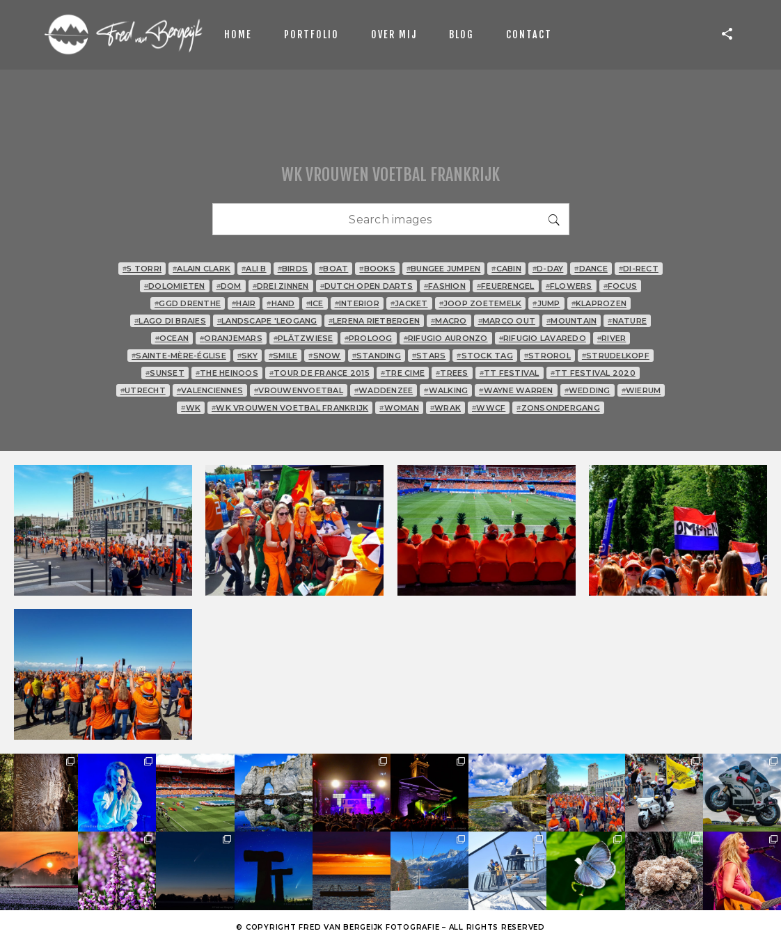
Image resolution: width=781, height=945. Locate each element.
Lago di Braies (170, 321)
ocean (172, 338)
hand (280, 303)
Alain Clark (201, 268)
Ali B (254, 268)
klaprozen (599, 303)
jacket (409, 303)
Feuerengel (506, 286)
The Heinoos (227, 373)
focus (621, 286)
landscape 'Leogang (267, 321)
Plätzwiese (303, 338)
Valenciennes (210, 390)
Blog (461, 34)
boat (333, 268)
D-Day (548, 268)
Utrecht (143, 390)
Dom (229, 286)
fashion (445, 286)
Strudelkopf (615, 355)
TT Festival (509, 373)
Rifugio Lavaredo (542, 338)
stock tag (485, 355)
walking (446, 390)
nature (627, 321)
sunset (164, 373)
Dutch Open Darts (366, 286)
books (377, 268)
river (611, 338)
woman (399, 408)
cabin (506, 268)
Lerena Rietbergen (374, 321)
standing (376, 355)
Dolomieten (174, 286)
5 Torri (142, 268)
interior (357, 303)
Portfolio (311, 34)
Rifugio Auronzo (446, 338)
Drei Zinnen (281, 286)
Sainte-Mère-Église (179, 355)
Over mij (394, 34)
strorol (547, 355)
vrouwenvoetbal (298, 390)
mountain (571, 321)
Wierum (641, 390)
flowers (569, 286)
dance (591, 268)
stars (429, 355)
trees (452, 373)
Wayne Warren (516, 390)
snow (324, 355)
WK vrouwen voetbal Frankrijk (290, 408)
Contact (529, 34)
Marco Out (507, 321)
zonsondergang (558, 408)
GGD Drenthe (188, 303)
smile (283, 355)
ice (315, 303)
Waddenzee (383, 390)
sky (247, 355)
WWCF (488, 408)
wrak (445, 408)
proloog (369, 338)
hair (243, 303)
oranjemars (231, 338)
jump (546, 303)
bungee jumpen (444, 268)
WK (190, 408)
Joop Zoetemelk (480, 303)
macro (449, 321)
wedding (587, 390)
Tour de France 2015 (319, 373)
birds (293, 268)
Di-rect (638, 268)
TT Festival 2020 (593, 373)
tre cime (403, 373)
